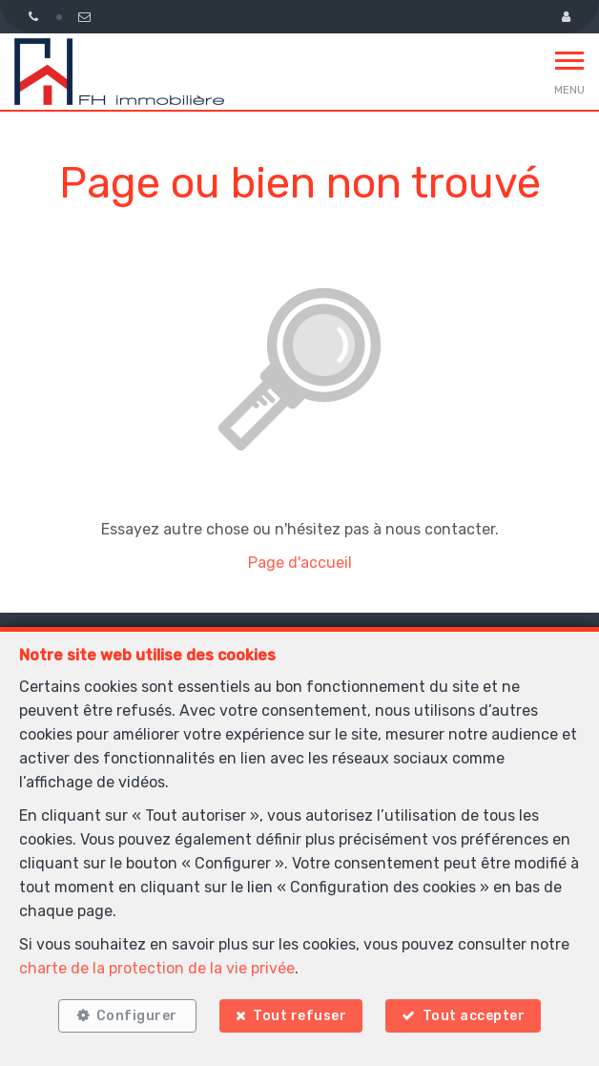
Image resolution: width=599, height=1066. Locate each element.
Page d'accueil (300, 563)
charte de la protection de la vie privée (157, 968)
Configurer (136, 1016)
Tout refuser (299, 1016)
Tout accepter (474, 1016)
